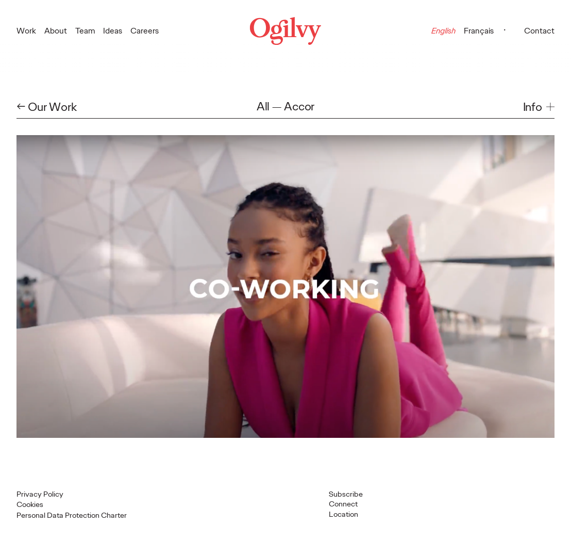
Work (26, 30)
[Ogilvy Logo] (285, 31)
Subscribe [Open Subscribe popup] (346, 494)
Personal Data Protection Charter (71, 515)
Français (479, 30)
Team (85, 30)
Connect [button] (343, 504)
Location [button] (343, 514)
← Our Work (46, 107)
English (443, 30)
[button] (539, 107)
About (55, 30)
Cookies (29, 504)
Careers (144, 30)
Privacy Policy (39, 494)
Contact (539, 30)
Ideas (112, 30)
